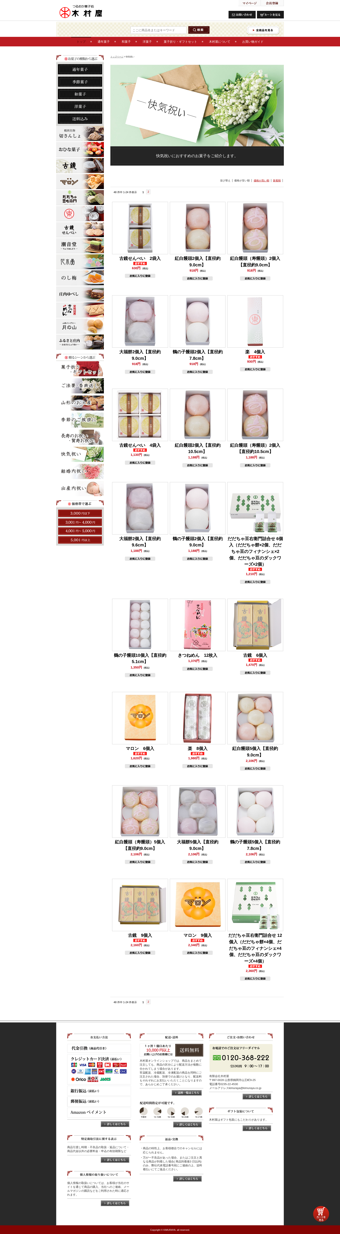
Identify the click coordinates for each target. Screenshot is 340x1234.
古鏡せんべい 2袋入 (140, 258)
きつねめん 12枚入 (197, 655)
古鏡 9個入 (140, 935)
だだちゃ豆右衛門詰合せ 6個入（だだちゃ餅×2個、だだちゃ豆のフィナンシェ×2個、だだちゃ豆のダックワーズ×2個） (255, 551)
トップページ (116, 56)
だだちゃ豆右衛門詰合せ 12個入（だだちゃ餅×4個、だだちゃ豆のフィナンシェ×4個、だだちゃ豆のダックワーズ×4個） (255, 948)
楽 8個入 (198, 748)
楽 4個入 (255, 351)
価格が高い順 (261, 180)
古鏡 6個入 (255, 655)
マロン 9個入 (197, 935)
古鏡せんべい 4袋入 (140, 445)
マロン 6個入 (140, 748)
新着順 (277, 180)
